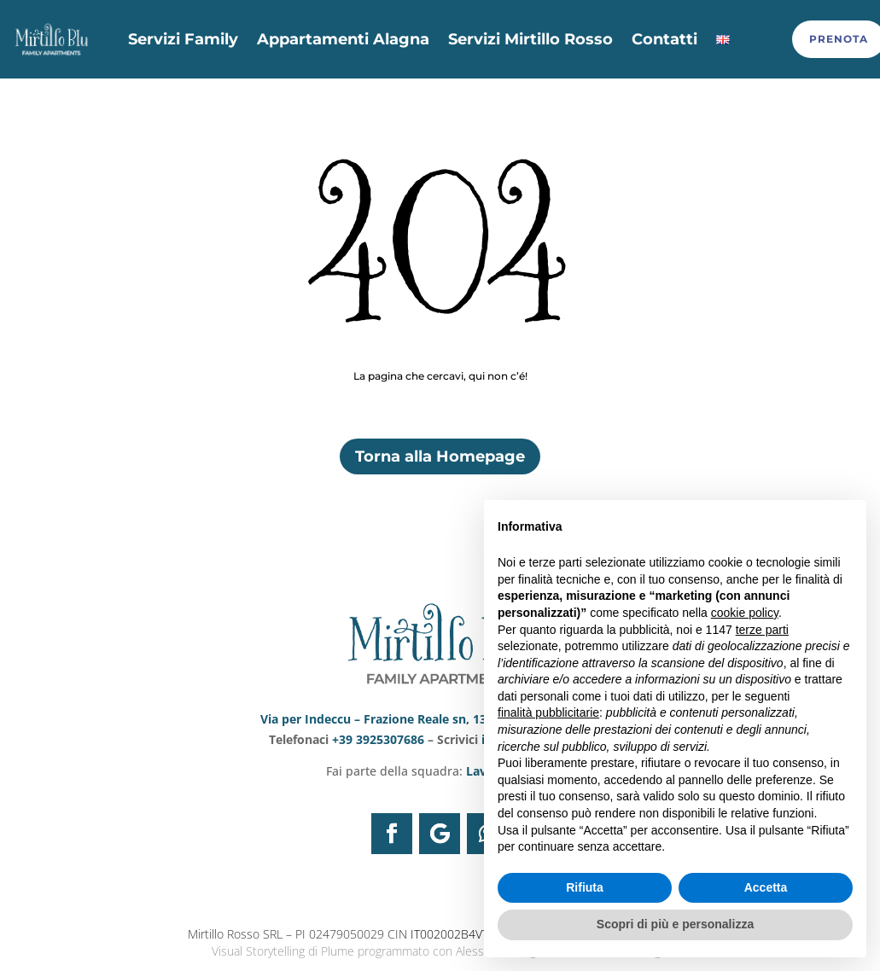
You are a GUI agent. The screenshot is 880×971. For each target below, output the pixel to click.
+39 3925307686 (380, 738)
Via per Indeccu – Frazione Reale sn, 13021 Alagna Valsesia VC (440, 717)
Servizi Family (183, 39)
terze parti (762, 630)
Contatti (664, 39)
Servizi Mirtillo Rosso (530, 39)
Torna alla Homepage (440, 454)
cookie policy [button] (744, 612)
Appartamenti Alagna (343, 39)
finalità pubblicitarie (548, 712)
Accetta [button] (766, 887)
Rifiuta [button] (584, 887)
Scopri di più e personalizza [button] (675, 924)
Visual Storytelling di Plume (283, 949)
